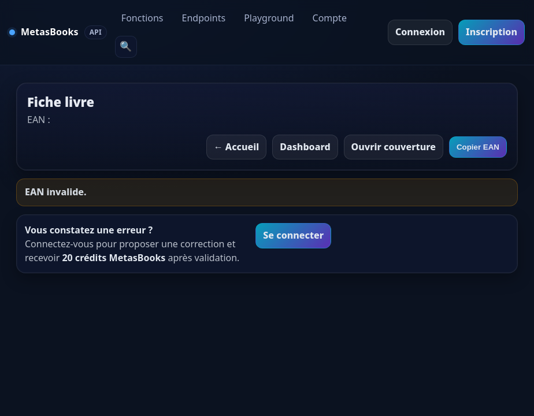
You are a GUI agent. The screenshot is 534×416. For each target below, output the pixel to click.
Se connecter (293, 235)
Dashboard (305, 146)
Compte (330, 18)
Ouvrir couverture (393, 146)
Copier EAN (478, 147)
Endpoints (204, 18)
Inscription (491, 31)
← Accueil (236, 146)
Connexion (420, 31)
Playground (269, 18)
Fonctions (142, 18)
